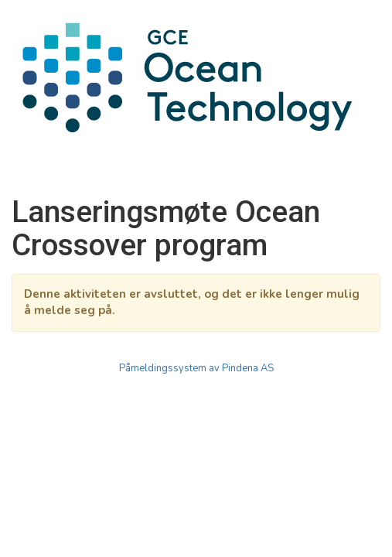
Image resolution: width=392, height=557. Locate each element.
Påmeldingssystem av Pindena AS (196, 368)
